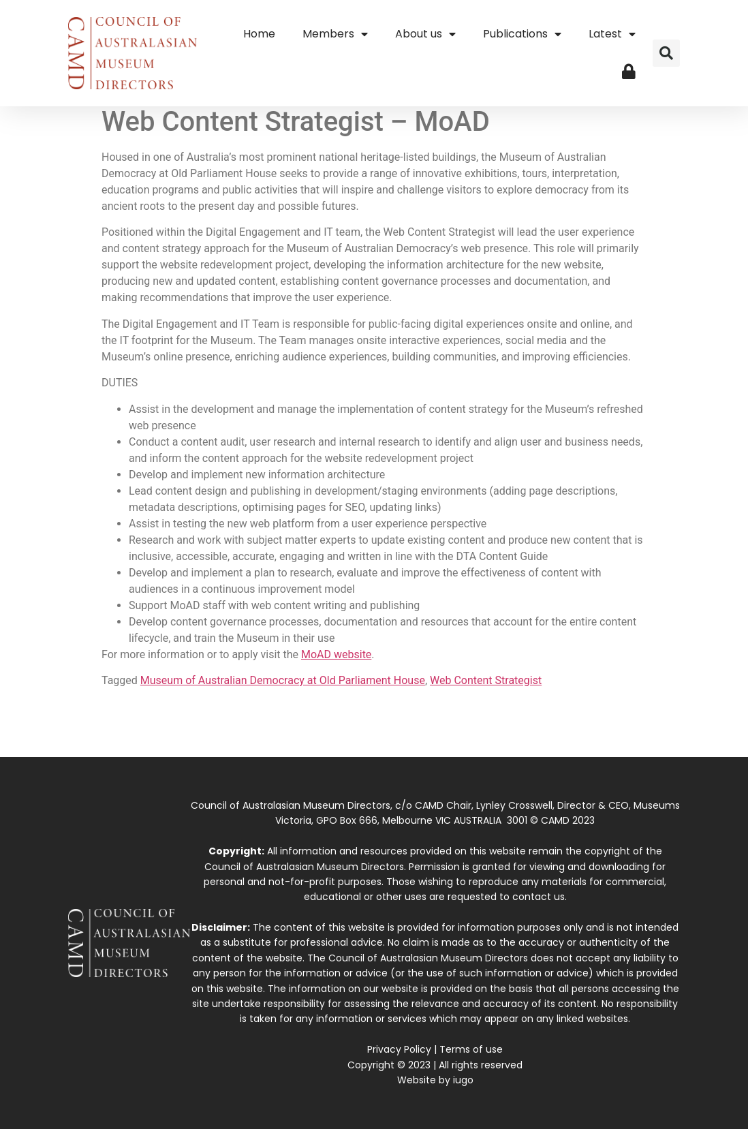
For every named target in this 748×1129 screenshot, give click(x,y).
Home (259, 34)
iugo (463, 1080)
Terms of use (471, 1049)
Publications (522, 34)
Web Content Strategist (486, 680)
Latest (612, 34)
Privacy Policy (399, 1049)
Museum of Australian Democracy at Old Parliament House (282, 680)
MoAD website (336, 654)
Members (335, 34)
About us (425, 34)
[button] (666, 53)
